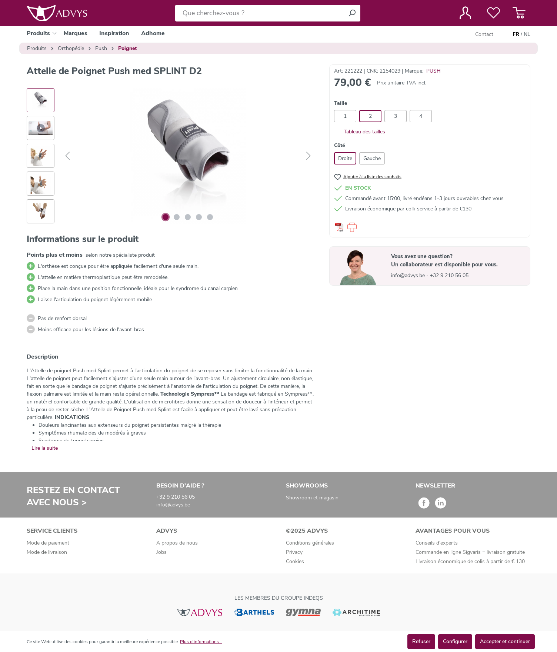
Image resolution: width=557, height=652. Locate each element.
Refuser (421, 641)
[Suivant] (308, 156)
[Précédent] (67, 156)
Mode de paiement (48, 542)
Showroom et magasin (312, 497)
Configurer (455, 641)
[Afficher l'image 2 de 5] (177, 217)
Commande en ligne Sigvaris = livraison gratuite (470, 552)
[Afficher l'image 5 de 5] (210, 217)
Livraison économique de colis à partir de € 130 (470, 561)
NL (527, 34)
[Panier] (519, 13)
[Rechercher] (351, 13)
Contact (484, 34)
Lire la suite (44, 448)
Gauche (372, 158)
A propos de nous (177, 542)
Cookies (295, 561)
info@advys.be (408, 275)
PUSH (433, 70)
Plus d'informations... (201, 642)
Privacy (294, 552)
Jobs (161, 552)
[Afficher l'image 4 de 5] (199, 217)
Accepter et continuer (505, 641)
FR (516, 34)
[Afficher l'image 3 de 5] (188, 217)
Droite (345, 158)
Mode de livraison (47, 552)
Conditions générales (310, 542)
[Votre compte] (465, 13)
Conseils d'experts (437, 542)
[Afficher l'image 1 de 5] (166, 217)
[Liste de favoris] (493, 13)
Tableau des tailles (359, 131)
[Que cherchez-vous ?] (259, 13)
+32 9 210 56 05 (449, 275)
